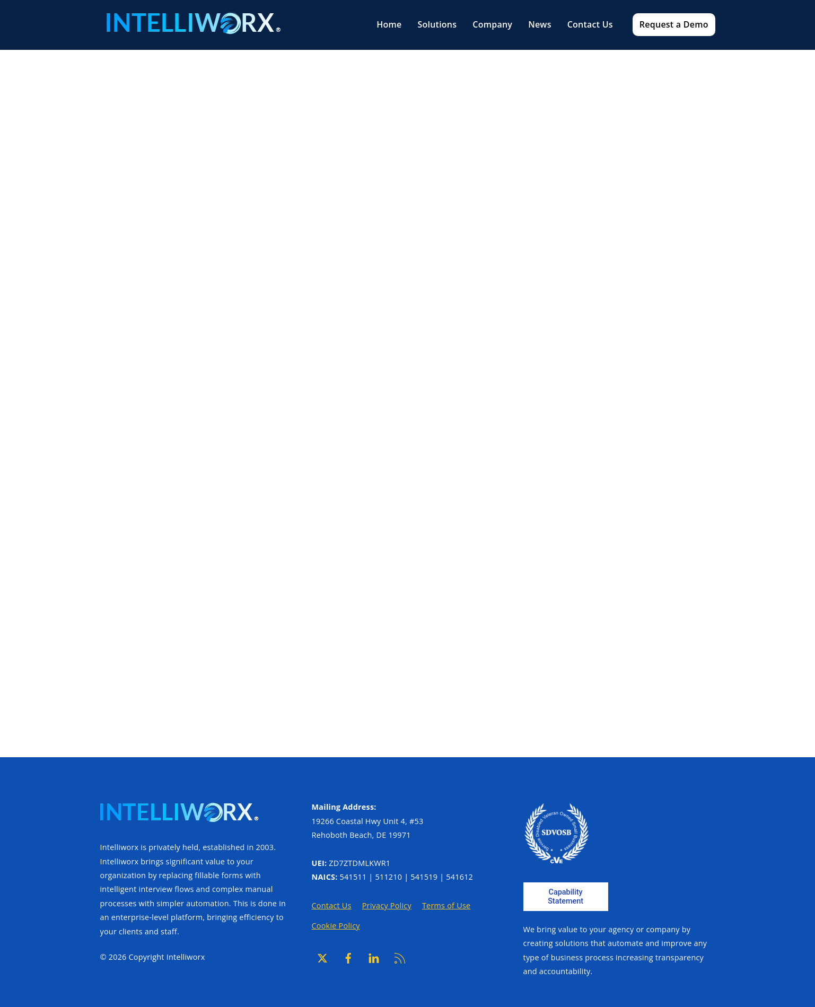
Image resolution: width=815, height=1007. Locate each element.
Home (388, 24)
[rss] (399, 957)
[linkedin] (373, 957)
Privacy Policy (386, 905)
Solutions (437, 24)
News (539, 24)
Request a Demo (673, 24)
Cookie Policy (336, 926)
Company (492, 24)
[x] (322, 957)
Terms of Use (446, 905)
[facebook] (348, 957)
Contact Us (590, 24)
